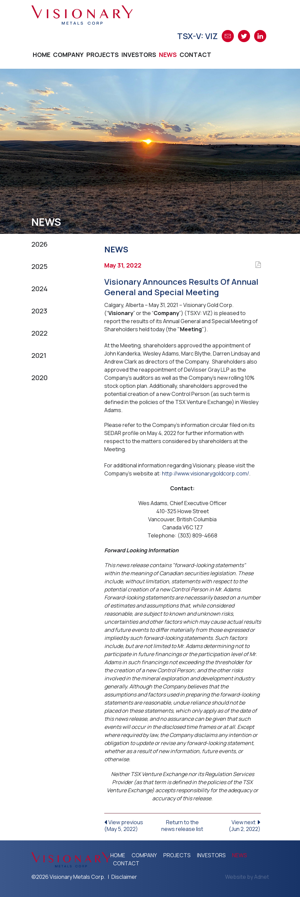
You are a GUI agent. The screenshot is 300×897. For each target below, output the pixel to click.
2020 (39, 377)
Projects (102, 55)
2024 (39, 288)
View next (235, 825)
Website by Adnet (247, 876)
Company (68, 55)
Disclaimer (124, 876)
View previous (130, 825)
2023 (39, 310)
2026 (39, 244)
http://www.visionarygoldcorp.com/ (205, 473)
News (168, 55)
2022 (39, 333)
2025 (39, 266)
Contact (195, 55)
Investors (138, 55)
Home (41, 55)
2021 (38, 355)
